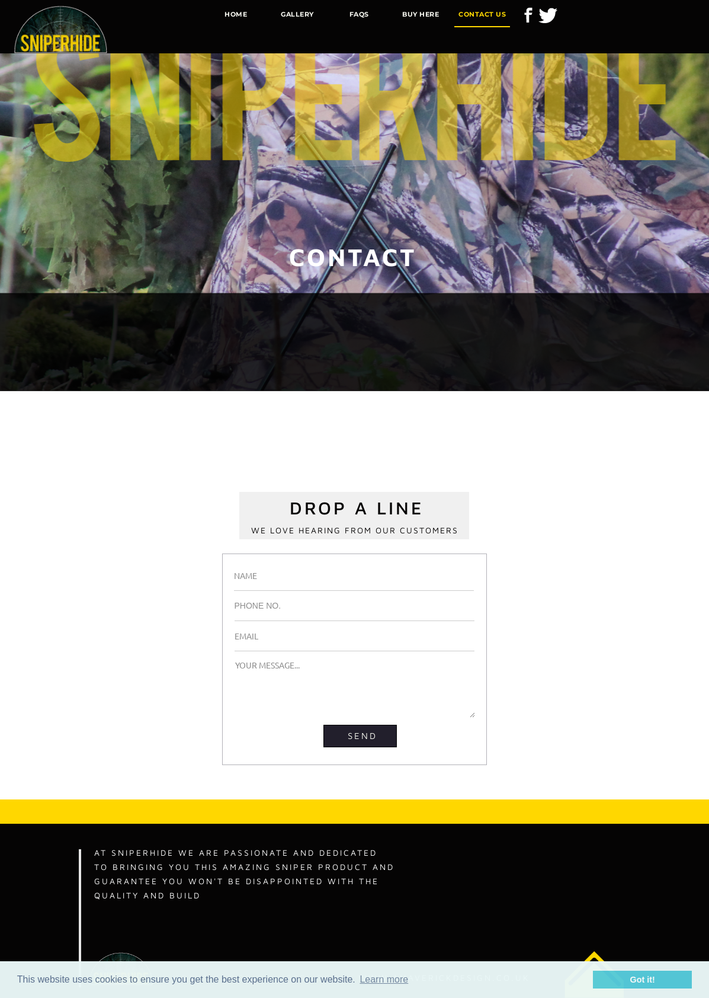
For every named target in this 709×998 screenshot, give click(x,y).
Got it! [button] (642, 979)
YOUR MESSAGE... (355, 689)
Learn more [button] (384, 979)
